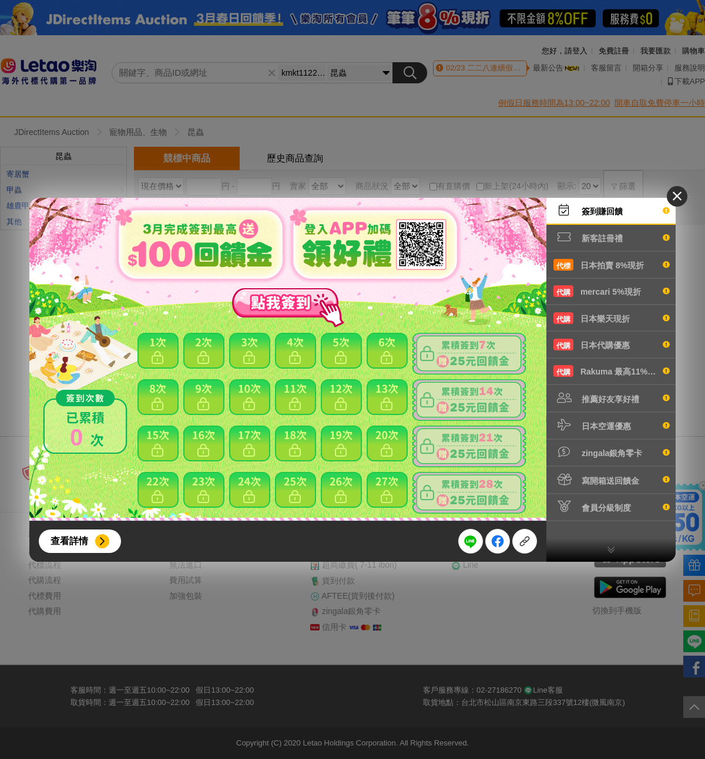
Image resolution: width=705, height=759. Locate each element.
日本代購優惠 (611, 344)
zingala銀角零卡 (611, 452)
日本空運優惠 (611, 425)
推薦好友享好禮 (611, 398)
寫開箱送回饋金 (611, 479)
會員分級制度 (611, 506)
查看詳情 (69, 541)
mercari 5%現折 (611, 291)
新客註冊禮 (611, 237)
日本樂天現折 (611, 318)
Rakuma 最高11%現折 (611, 371)
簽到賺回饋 (611, 210)
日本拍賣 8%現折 (611, 265)
